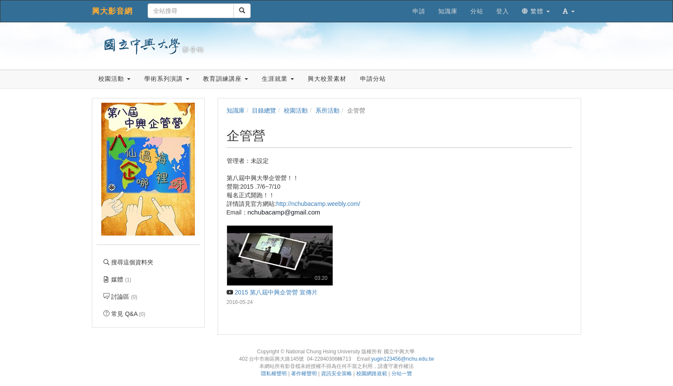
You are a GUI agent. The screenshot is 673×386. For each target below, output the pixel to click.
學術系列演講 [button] (166, 78)
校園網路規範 (371, 374)
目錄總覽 (264, 110)
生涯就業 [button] (278, 78)
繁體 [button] (536, 11)
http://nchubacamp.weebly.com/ (318, 203)
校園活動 (296, 110)
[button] (568, 11)
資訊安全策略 (336, 374)
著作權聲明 (304, 374)
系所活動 (327, 110)
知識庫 (236, 110)
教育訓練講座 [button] (225, 78)
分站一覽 (401, 374)
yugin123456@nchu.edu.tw (402, 359)
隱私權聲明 (274, 374)
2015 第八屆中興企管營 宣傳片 (272, 292)
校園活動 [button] (114, 78)
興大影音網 (112, 11)
